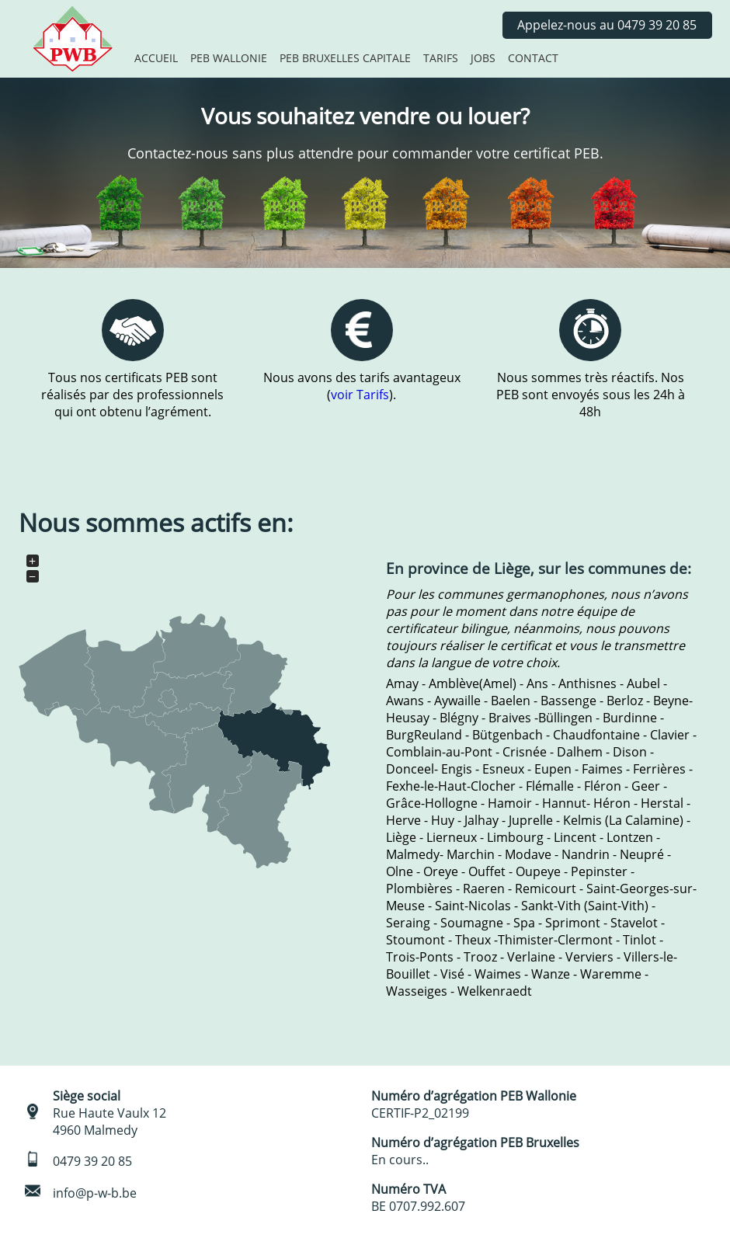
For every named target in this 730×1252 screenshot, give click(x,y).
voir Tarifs (360, 394)
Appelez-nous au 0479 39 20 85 (607, 24)
